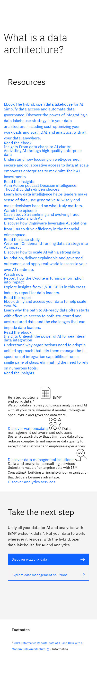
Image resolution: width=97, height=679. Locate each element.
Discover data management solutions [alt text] (41, 459)
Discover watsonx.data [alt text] (28, 428)
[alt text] (46, 123)
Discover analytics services (31, 481)
